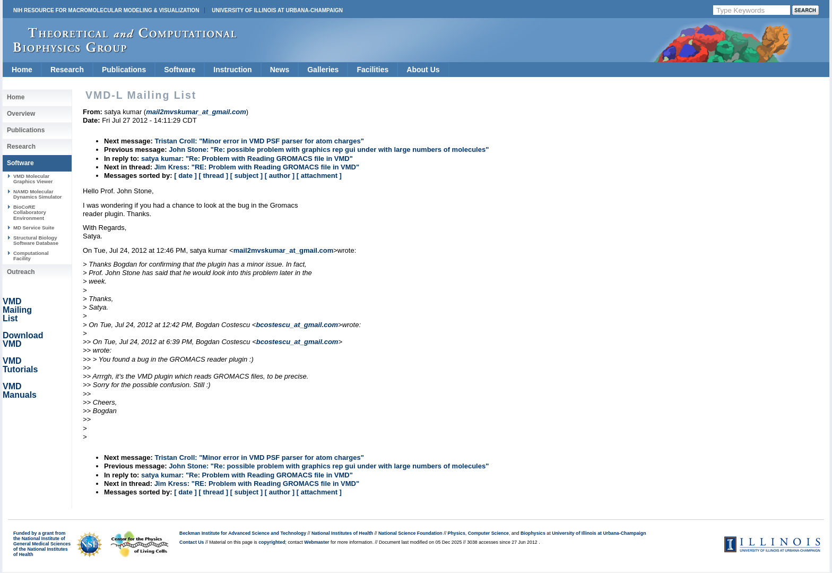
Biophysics (533, 533)
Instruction (232, 69)
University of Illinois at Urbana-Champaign (277, 10)
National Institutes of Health (342, 533)
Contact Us (191, 542)
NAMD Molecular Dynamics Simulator (37, 194)
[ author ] (279, 175)
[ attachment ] (319, 175)
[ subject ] (246, 175)
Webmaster (316, 542)
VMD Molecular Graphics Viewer (33, 178)
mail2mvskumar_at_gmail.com (283, 250)
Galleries (323, 69)
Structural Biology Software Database (35, 240)
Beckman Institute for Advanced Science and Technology (242, 533)
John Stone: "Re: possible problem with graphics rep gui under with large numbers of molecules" (329, 149)
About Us (422, 69)
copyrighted (271, 542)
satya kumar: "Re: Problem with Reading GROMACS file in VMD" (247, 159)
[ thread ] (213, 175)
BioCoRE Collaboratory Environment (29, 212)
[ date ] (185, 175)
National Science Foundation (410, 533)
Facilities (372, 69)
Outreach (21, 272)
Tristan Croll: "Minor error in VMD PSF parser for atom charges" (258, 141)
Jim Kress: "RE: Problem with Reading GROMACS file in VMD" (257, 167)
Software (179, 69)
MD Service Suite (33, 227)
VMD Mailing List (17, 310)
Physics (456, 533)
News (280, 69)
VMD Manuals (20, 390)
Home (22, 69)
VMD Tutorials (20, 365)
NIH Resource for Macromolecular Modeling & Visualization (106, 10)
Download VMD (23, 339)
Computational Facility (31, 255)
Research (67, 69)
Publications (124, 69)
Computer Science (488, 533)
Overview (21, 113)
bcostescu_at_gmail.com (297, 325)
